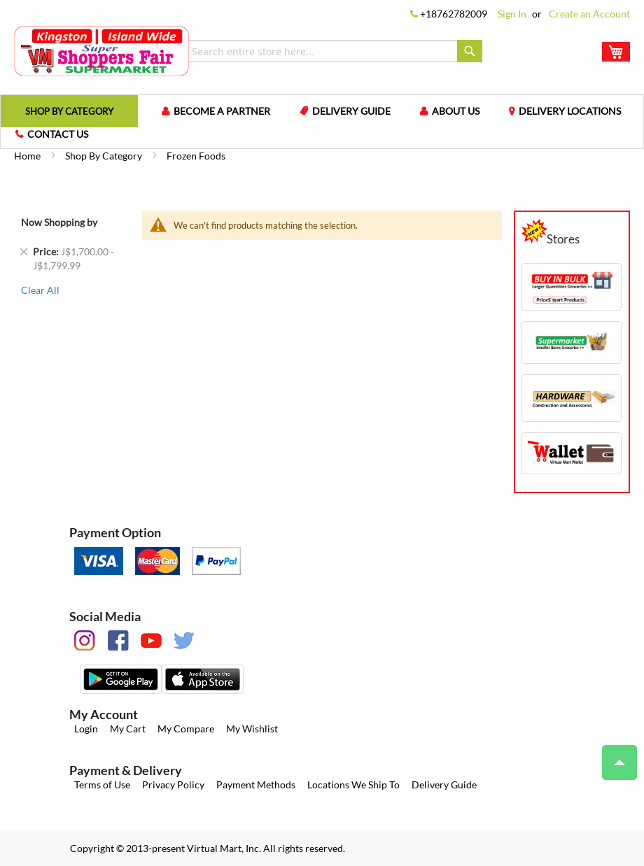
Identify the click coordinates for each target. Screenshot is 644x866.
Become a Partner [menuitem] (222, 111)
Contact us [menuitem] (57, 134)
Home (28, 156)
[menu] (322, 121)
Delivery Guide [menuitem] (351, 111)
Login (86, 728)
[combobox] (333, 51)
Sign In (512, 14)
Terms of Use (102, 784)
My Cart (128, 728)
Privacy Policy (173, 784)
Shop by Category (104, 156)
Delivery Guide (444, 784)
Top (613, 755)
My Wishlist (252, 728)
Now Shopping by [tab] (59, 222)
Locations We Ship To (353, 784)
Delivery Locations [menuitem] (570, 111)
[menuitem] (69, 111)
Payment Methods (255, 784)
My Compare (186, 728)
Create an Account (589, 14)
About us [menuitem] (455, 111)
